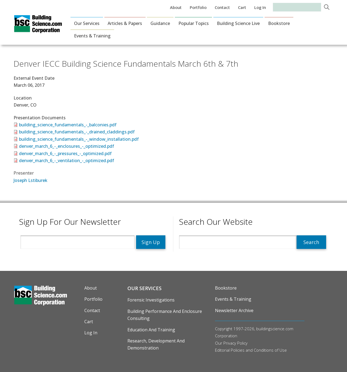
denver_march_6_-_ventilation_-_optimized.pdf (66, 160)
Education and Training (151, 330)
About (176, 7)
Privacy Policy (235, 343)
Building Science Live (238, 23)
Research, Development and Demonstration (156, 344)
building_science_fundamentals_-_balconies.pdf (68, 125)
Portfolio (198, 7)
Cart (242, 7)
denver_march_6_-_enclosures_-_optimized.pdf (66, 146)
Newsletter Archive (234, 310)
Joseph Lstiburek (30, 180)
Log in (260, 7)
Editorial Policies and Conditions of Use (251, 350)
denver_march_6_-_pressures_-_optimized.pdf (65, 153)
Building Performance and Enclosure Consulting (164, 314)
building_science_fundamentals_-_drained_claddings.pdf (77, 132)
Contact (222, 7)
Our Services (86, 23)
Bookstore (279, 23)
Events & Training (92, 36)
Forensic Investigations (151, 300)
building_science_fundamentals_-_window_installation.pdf (79, 139)
